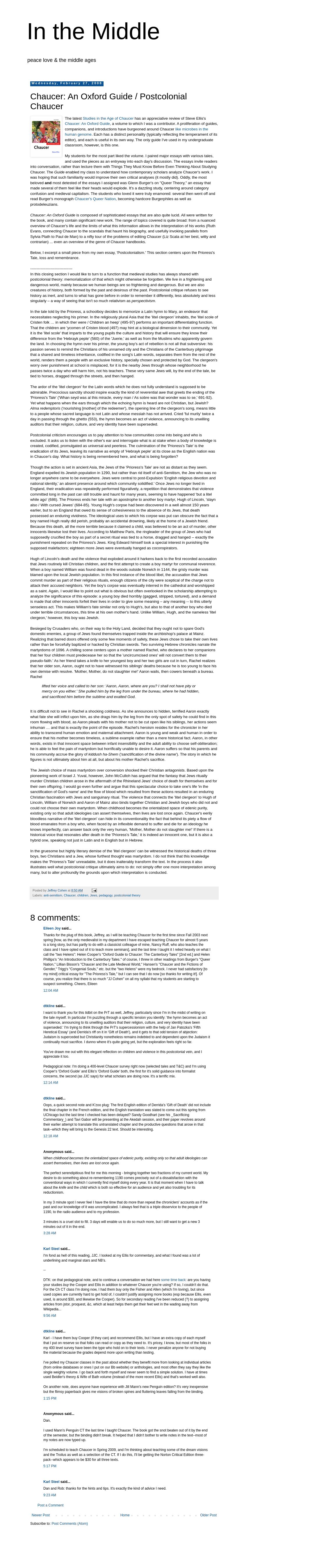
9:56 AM (49, 1316)
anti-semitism (53, 895)
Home (125, 1515)
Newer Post (41, 1515)
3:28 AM (49, 1233)
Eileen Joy (51, 928)
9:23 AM (49, 1495)
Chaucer (69, 895)
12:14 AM (50, 1083)
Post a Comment (50, 1505)
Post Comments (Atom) (69, 1524)
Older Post (208, 1515)
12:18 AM (50, 1136)
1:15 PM (49, 1398)
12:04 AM (50, 991)
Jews (93, 895)
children (82, 895)
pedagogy (106, 895)
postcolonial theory (127, 895)
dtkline (49, 1006)
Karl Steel (51, 1249)
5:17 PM (49, 1466)
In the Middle (93, 31)
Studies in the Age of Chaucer (109, 118)
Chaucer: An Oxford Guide (87, 123)
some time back (173, 1280)
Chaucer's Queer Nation (95, 199)
